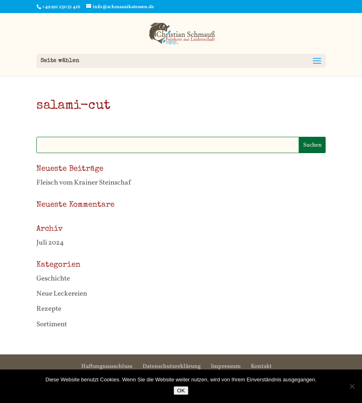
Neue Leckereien (61, 293)
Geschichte (53, 278)
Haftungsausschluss (106, 366)
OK (181, 390)
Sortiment (51, 324)
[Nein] (352, 386)
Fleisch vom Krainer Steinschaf (83, 182)
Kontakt (261, 366)
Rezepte (48, 309)
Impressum (226, 366)
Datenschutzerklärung (172, 366)
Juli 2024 (50, 242)
